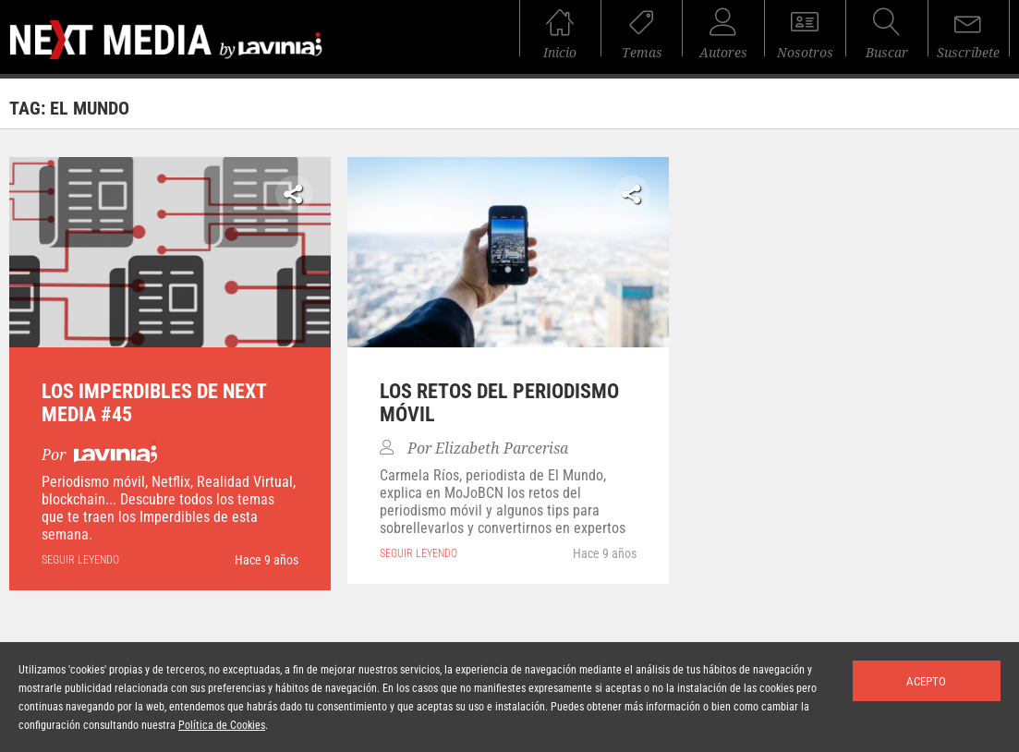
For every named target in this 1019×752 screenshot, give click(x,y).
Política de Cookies (221, 725)
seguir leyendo (80, 559)
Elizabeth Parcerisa (501, 448)
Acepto (926, 681)
